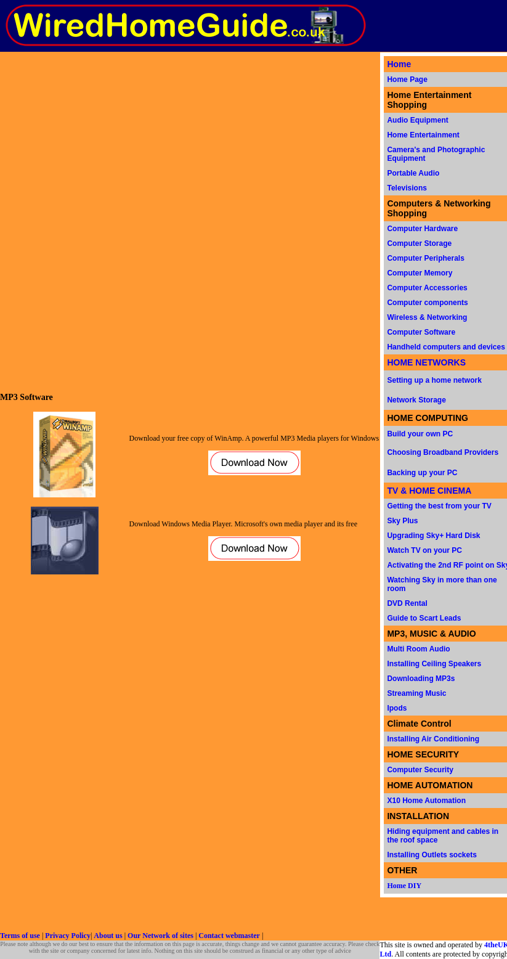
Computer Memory (419, 273)
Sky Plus (402, 520)
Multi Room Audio (418, 649)
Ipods (397, 708)
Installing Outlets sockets (431, 855)
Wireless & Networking (427, 317)
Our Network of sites (160, 935)
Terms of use (20, 935)
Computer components (427, 302)
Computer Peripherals (425, 258)
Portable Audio (413, 173)
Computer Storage (419, 243)
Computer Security (420, 769)
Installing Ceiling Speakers (434, 663)
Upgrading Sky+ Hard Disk (433, 535)
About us (108, 935)
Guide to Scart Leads (424, 618)
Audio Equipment (417, 120)
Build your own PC (420, 434)
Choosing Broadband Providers (442, 452)
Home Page (407, 79)
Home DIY (404, 885)
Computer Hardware (422, 228)
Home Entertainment (423, 135)
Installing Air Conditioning (433, 739)
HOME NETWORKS (426, 362)
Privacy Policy (68, 935)
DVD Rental (407, 603)
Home (399, 64)
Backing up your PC (422, 472)
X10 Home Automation (426, 800)
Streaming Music (416, 693)
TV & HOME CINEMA (429, 491)
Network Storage (416, 400)
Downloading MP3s (421, 678)
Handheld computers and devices (446, 347)
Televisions (406, 188)
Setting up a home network (434, 380)
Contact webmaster (229, 935)
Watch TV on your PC (424, 550)
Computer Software (421, 332)
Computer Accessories (427, 288)
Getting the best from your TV (439, 506)
